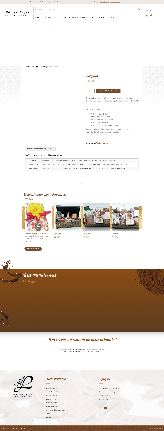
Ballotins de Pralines (54, 388)
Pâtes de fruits (52, 399)
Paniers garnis (45, 66)
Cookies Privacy (105, 395)
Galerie (101, 17)
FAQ (100, 403)
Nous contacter (105, 399)
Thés (48, 414)
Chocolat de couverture (55, 410)
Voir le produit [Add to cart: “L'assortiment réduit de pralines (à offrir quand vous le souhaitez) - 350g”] (33, 248)
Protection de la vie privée (109, 392)
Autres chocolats (53, 395)
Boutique (35, 66)
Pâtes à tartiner (52, 406)
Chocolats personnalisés (69, 17)
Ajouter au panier (108, 91)
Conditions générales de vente (111, 388)
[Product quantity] (90, 91)
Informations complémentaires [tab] (40, 149)
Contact (110, 17)
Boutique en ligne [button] (50, 17)
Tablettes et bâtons (54, 392)
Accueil (37, 17)
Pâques (49, 417)
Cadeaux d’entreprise (88, 17)
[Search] (139, 9)
